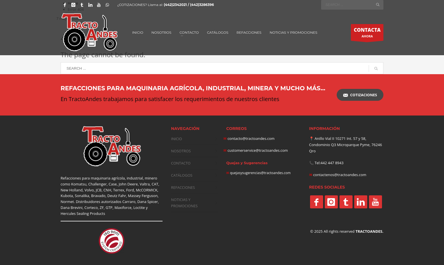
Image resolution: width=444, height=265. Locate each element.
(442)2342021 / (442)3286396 (189, 5)
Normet (67, 201)
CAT (154, 184)
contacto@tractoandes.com (249, 138)
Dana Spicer (147, 201)
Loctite (139, 207)
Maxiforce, (123, 207)
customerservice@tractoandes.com (257, 150)
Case (113, 184)
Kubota (67, 195)
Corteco (91, 207)
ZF (102, 207)
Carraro (128, 201)
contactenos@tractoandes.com (339, 174)
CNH (107, 190)
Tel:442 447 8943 (329, 162)
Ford (130, 190)
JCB (98, 190)
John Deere (128, 184)
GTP (109, 207)
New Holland (72, 190)
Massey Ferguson (143, 195)
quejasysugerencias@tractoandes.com (260, 172)
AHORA (367, 34)
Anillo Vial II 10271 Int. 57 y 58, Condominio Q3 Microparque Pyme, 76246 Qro (345, 144)
